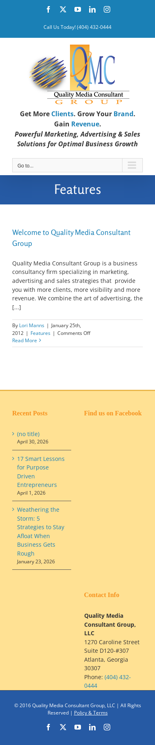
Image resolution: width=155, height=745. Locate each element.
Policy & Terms (91, 712)
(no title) (28, 434)
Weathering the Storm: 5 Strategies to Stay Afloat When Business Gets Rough (40, 531)
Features (40, 333)
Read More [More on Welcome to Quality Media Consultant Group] (24, 340)
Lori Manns (31, 325)
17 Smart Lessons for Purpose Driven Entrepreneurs (41, 472)
